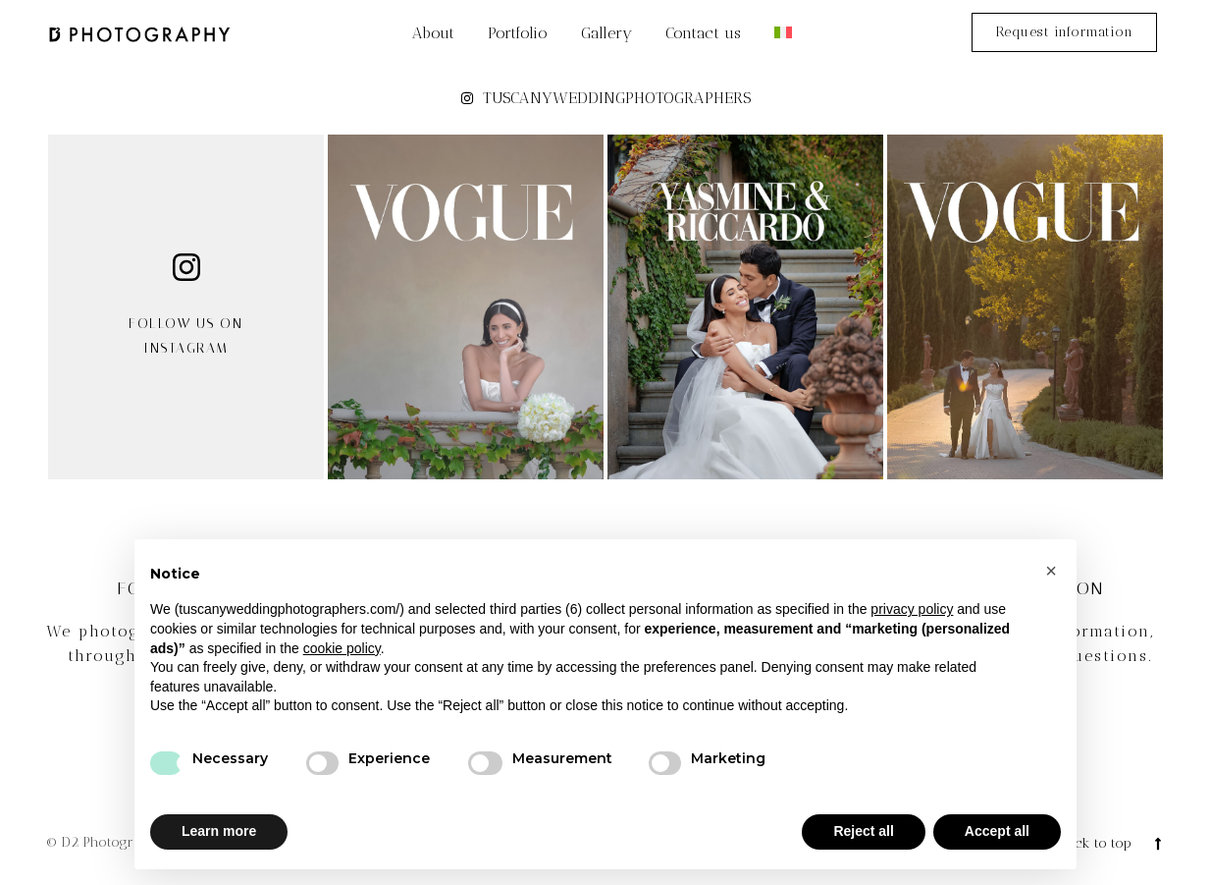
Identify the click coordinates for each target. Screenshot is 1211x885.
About (433, 33)
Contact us (703, 33)
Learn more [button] (219, 831)
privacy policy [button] (911, 609)
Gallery (606, 33)
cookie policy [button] (342, 648)
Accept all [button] (997, 831)
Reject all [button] (863, 831)
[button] (1051, 570)
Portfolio (518, 33)
